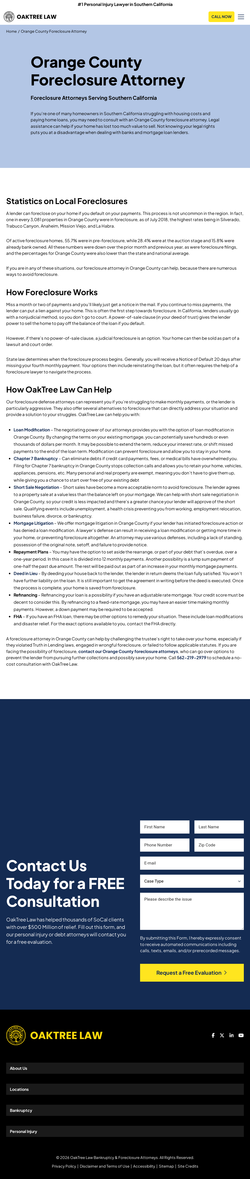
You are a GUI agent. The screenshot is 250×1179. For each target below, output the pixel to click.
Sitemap (166, 1166)
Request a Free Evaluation (192, 972)
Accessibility (144, 1166)
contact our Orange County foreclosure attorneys (128, 651)
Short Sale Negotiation (36, 487)
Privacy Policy (64, 1166)
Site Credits (188, 1166)
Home (11, 31)
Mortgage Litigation (33, 523)
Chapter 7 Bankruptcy (36, 458)
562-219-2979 (191, 657)
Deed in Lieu (26, 573)
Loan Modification (32, 429)
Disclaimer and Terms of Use (104, 1166)
